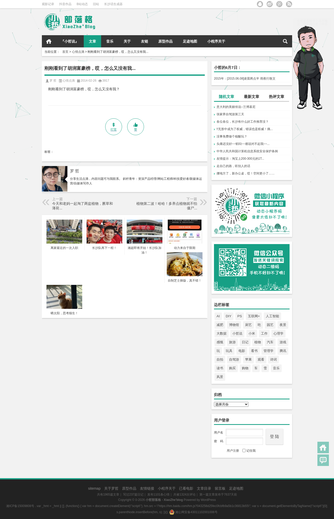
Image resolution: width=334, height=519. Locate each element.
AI (218, 316)
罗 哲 (74, 171)
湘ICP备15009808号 (20, 506)
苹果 (248, 359)
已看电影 (186, 488)
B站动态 (82, 4)
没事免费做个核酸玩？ (232, 136)
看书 (254, 351)
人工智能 (272, 316)
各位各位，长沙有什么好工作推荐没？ (243, 121)
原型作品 (165, 41)
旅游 (232, 342)
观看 (261, 359)
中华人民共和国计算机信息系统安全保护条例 (247, 151)
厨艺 (248, 325)
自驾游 (234, 359)
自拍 (220, 359)
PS (239, 316)
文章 (92, 41)
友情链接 (147, 488)
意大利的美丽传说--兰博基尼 (236, 107)
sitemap (94, 488)
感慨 (220, 342)
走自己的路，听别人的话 (233, 166)
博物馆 (234, 325)
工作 (264, 333)
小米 (251, 333)
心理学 (278, 333)
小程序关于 (216, 41)
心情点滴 (78, 52)
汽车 (270, 342)
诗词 (273, 359)
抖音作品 (65, 4)
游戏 (283, 342)
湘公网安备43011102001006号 (193, 512)
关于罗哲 (111, 488)
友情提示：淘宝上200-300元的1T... (240, 158)
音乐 (109, 41)
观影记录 (48, 4)
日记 (245, 342)
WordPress (208, 500)
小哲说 (237, 333)
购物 (245, 368)
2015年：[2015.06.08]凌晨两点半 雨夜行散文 (245, 78)
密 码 (218, 441)
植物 (257, 342)
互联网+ (254, 316)
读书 (220, 368)
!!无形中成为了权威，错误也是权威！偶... (245, 129)
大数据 (221, 333)
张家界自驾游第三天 (230, 114)
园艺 (270, 325)
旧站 (96, 4)
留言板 (220, 488)
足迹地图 (190, 41)
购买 (232, 368)
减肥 (220, 325)
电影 (241, 351)
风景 (220, 377)
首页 (49, 41)
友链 (144, 41)
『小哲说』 (70, 41)
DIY (228, 316)
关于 (127, 41)
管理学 (268, 351)
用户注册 (233, 450)
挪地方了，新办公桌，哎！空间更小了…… (246, 173)
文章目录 (204, 488)
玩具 (229, 351)
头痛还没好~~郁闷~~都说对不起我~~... (243, 144)
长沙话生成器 (113, 4)
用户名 (218, 432)
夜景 (283, 325)
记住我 (249, 450)
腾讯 (283, 351)
